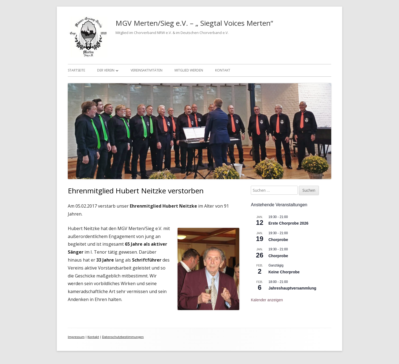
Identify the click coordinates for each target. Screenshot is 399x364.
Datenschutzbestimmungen (123, 337)
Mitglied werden (189, 70)
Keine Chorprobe (284, 272)
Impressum (76, 337)
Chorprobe (278, 239)
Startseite (76, 70)
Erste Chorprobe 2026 (288, 223)
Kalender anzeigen (267, 300)
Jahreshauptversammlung (292, 288)
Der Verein (105, 70)
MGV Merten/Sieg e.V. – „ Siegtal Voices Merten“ (194, 23)
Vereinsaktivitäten (146, 70)
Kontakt (222, 70)
